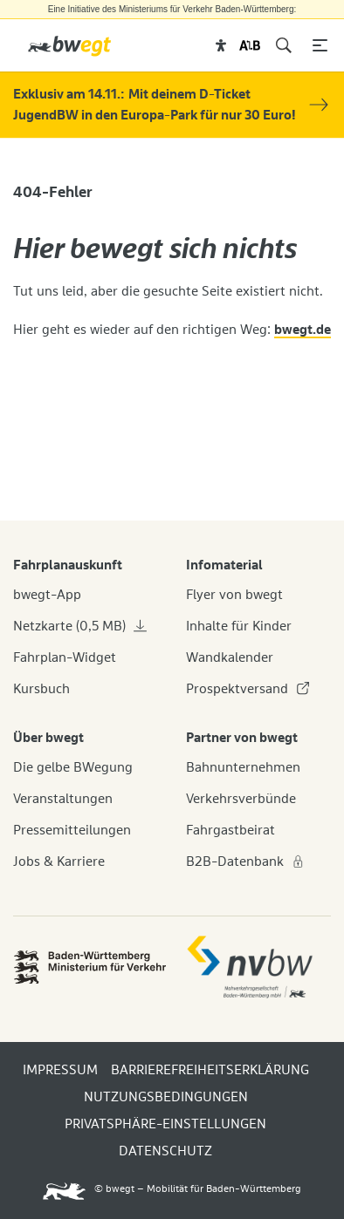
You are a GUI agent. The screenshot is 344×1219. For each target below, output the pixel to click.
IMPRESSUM (60, 1070)
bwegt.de (302, 330)
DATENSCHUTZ (165, 1151)
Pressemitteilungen (72, 830)
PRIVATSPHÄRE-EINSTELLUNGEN (165, 1124)
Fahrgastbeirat (230, 830)
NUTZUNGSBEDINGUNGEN (166, 1097)
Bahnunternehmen (243, 767)
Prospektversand (247, 689)
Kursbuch (41, 689)
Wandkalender (229, 657)
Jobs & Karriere (59, 861)
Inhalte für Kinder (239, 626)
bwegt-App (47, 595)
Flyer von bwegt (234, 595)
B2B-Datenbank (245, 861)
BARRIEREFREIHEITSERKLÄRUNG (210, 1070)
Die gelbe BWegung (73, 767)
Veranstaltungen (63, 799)
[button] (221, 45)
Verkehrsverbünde (241, 799)
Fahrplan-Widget (64, 657)
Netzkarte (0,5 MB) (80, 626)
